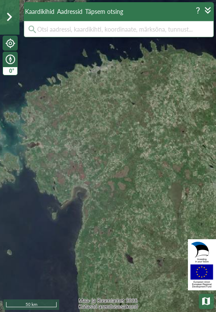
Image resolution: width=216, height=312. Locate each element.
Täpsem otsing (104, 11)
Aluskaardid (207, 300)
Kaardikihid (39, 11)
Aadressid (70, 11)
